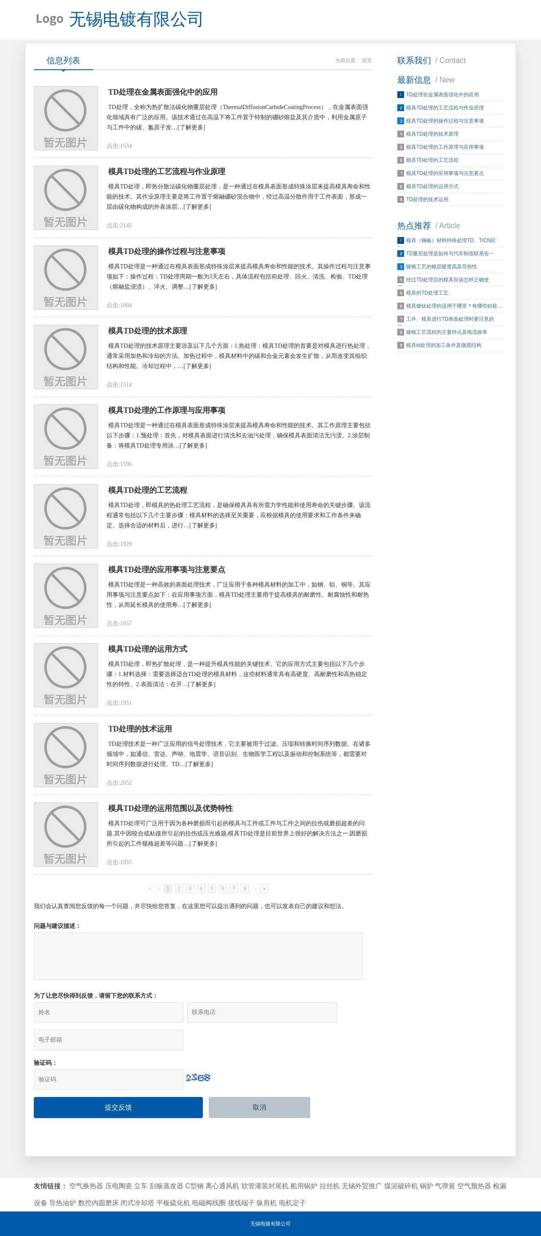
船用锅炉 (303, 1186)
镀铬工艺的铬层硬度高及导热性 (441, 270)
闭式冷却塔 (137, 1202)
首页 (367, 63)
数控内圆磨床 (98, 1202)
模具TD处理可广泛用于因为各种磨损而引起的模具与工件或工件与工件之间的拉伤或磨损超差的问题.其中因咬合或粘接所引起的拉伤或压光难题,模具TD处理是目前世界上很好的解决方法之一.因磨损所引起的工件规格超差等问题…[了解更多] (237, 855)
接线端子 (241, 1202)
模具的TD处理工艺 (427, 296)
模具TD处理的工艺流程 (432, 163)
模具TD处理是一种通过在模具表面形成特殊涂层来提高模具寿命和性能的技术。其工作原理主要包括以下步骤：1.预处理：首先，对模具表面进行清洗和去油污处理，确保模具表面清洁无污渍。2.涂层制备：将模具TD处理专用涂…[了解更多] (239, 447)
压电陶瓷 (118, 1186)
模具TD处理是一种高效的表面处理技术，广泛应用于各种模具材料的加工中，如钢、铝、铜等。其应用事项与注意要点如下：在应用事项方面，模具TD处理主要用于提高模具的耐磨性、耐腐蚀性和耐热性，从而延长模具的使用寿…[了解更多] (239, 610)
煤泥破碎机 (401, 1186)
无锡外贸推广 (362, 1186)
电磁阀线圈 (209, 1202)
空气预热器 (474, 1186)
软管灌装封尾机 (265, 1186)
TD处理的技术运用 (427, 202)
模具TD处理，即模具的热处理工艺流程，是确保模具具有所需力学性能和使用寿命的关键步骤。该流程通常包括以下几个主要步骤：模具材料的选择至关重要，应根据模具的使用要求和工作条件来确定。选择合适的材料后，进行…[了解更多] (239, 529)
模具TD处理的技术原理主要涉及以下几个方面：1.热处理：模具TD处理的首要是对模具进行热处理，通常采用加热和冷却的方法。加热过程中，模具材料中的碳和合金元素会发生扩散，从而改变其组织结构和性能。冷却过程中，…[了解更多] (239, 365)
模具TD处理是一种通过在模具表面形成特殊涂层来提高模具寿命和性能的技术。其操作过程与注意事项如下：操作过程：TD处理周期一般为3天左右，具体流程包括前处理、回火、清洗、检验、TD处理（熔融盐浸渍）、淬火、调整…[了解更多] (239, 284)
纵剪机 (267, 1202)
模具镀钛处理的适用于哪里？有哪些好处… (454, 309)
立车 (141, 1186)
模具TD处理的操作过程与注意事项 (445, 124)
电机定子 (292, 1202)
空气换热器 (86, 1186)
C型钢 (194, 1186)
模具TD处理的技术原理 (432, 137)
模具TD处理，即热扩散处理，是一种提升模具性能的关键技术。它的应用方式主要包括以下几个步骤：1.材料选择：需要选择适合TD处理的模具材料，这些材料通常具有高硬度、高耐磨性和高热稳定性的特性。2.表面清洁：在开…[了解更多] (237, 692)
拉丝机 (330, 1186)
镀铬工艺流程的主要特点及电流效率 (446, 335)
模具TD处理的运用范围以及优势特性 (170, 830)
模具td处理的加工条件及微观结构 (443, 348)
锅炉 (426, 1186)
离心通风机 (222, 1186)
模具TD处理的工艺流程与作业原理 (445, 111)
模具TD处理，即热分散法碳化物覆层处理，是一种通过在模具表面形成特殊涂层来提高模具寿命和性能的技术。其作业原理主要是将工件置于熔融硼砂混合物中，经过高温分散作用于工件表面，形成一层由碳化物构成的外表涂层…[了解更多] (239, 202)
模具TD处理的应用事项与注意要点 (445, 176)
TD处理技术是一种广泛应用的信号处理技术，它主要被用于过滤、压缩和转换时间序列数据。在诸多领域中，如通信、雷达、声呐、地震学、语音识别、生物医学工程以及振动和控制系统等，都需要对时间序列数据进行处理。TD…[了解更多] (239, 773)
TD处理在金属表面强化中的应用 (442, 98)
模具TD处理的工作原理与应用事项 (445, 150)
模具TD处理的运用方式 (432, 189)
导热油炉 (62, 1202)
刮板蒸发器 (166, 1186)
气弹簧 (445, 1186)
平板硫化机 (173, 1202)
